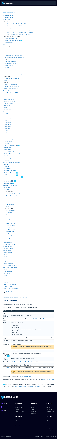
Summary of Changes (9, 17)
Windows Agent (8, 126)
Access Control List (8, 263)
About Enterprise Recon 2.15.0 (11, 93)
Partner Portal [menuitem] (18, 426)
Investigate (6, 166)
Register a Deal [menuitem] (18, 420)
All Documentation (6, 297)
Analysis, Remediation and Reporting (11, 162)
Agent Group (7, 128)
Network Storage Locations (12, 195)
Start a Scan (6, 137)
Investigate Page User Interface (12, 78)
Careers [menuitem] (33, 409)
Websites (8, 202)
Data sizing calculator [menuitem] (51, 430)
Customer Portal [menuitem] (50, 411)
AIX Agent (7, 116)
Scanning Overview (7, 135)
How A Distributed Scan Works (12, 86)
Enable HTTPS (7, 282)
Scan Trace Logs (7, 158)
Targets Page (7, 187)
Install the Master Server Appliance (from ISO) (15, 23)
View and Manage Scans (10, 139)
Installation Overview (8, 103)
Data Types (7, 143)
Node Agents (6, 111)
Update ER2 (6, 107)
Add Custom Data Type (10, 145)
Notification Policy (8, 273)
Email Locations (9, 200)
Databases (8, 198)
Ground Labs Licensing (20, 386)
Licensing (6, 95)
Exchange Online (10, 219)
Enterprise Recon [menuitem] (19, 407)
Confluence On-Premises (11, 206)
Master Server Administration (9, 278)
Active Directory (7, 259)
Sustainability (53, 436)
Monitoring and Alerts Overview (10, 267)
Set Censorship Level (9, 151)
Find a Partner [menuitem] (18, 422)
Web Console (7, 105)
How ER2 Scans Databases (11, 84)
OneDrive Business (10, 229)
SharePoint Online (10, 236)
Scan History (7, 160)
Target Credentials (8, 242)
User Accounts (7, 254)
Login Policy (7, 261)
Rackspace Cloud (10, 231)
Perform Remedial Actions (11, 38)
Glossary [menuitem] (48, 428)
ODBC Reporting (8, 183)
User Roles (6, 257)
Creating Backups (8, 109)
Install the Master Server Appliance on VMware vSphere (18, 34)
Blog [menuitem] (47, 420)
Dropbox (8, 217)
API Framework (7, 181)
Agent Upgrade (7, 133)
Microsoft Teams (9, 227)
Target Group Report (9, 65)
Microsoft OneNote (10, 225)
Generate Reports (9, 42)
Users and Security (7, 250)
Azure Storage (9, 212)
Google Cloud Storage (11, 223)
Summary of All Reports (10, 61)
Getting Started (6, 90)
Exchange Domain (10, 238)
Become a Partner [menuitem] (19, 424)
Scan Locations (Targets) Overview (11, 185)
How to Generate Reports (26, 376)
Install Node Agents (8, 114)
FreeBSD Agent (8, 118)
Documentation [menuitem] (50, 409)
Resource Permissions (10, 49)
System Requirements (9, 97)
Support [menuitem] (48, 407)
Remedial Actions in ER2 (10, 53)
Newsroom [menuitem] (33, 413)
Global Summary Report (10, 63)
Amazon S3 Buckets (10, 210)
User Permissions (8, 252)
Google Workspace (10, 221)
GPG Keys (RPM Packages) (10, 284)
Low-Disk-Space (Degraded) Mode (11, 288)
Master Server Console (9, 280)
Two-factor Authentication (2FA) (11, 265)
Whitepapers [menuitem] (49, 426)
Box (7, 214)
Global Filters (7, 156)
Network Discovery (8, 248)
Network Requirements (9, 99)
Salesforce (8, 233)
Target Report (8, 67)
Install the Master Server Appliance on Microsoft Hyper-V (19, 30)
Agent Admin (7, 130)
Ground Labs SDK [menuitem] (19, 411)
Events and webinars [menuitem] (51, 422)
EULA (46, 436)
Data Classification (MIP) (9, 170)
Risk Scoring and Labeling (10, 175)
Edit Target (6, 240)
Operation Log (7, 179)
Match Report (8, 70)
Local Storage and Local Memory (13, 193)
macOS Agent (8, 122)
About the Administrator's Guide (10, 88)
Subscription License (34, 386)
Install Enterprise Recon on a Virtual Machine (15, 28)
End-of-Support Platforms (9, 244)
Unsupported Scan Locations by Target (13, 74)
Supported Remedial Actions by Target (13, 55)
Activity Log (6, 269)
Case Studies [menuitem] (49, 424)
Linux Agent (7, 120)
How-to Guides (6, 19)
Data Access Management (10, 172)
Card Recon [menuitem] (18, 409)
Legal (42, 436)
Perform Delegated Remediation (12, 40)
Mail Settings (7, 276)
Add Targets (6, 189)
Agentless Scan (7, 147)
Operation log (6, 367)
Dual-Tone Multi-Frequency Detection (12, 153)
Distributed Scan (7, 149)
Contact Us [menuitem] (33, 411)
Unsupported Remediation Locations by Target (15, 57)
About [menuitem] (32, 407)
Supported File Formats (9, 101)
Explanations (6, 80)
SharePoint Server (10, 204)
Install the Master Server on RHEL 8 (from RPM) (15, 26)
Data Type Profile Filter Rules (27, 362)
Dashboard (6, 164)
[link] (7, 3)
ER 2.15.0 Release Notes (8, 15)
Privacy (37, 436)
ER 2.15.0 (11, 297)
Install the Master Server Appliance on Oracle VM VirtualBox (19, 32)
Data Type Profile (8, 141)
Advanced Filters (8, 168)
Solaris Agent (8, 124)
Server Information (8, 271)
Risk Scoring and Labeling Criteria (12, 177)
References (5, 44)
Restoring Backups (8, 286)
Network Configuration (8, 246)
